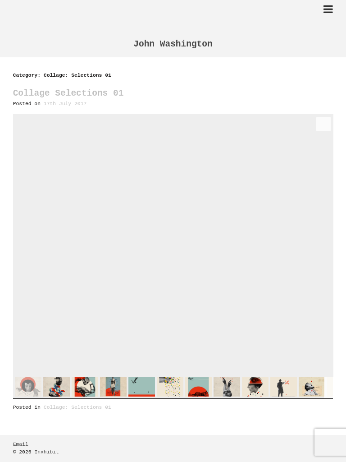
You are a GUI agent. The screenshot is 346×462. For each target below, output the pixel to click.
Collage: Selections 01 (77, 407)
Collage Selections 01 (68, 94)
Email (20, 444)
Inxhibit (46, 452)
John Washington (173, 44)
